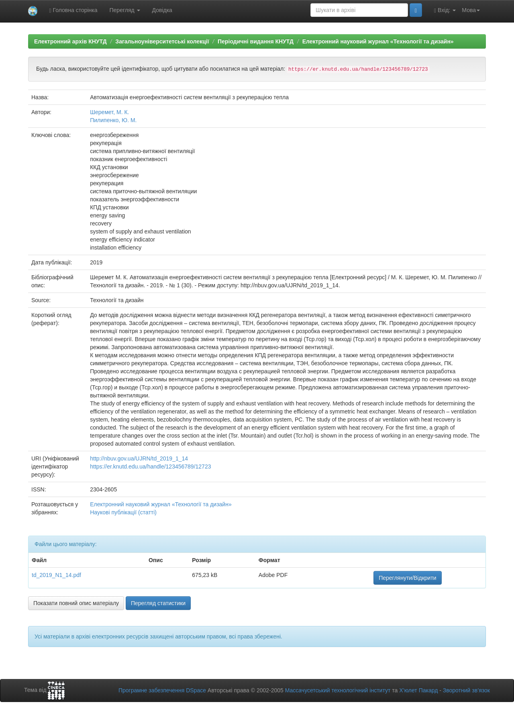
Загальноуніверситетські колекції (162, 41)
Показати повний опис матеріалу (76, 603)
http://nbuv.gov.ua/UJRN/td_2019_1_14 (139, 458)
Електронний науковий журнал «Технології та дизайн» (378, 41)
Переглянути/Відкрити (407, 578)
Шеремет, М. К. (109, 112)
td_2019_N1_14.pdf (56, 575)
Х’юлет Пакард (418, 690)
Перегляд (125, 10)
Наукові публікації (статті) (123, 512)
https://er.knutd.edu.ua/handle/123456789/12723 (150, 466)
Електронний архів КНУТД (70, 41)
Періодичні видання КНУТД (256, 41)
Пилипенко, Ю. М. (113, 120)
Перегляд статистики (158, 603)
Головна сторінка (73, 10)
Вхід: (445, 10)
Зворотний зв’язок (466, 690)
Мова (471, 10)
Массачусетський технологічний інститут (338, 690)
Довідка (162, 10)
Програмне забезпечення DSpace (162, 690)
